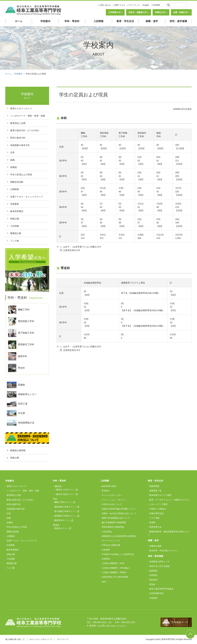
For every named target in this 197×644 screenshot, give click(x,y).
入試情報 (98, 21)
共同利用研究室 (156, 593)
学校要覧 (14, 204)
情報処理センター (22, 394)
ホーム (18, 21)
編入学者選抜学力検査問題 (114, 522)
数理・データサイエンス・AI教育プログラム (169, 500)
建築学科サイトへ (62, 520)
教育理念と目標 (17, 123)
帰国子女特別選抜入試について (116, 518)
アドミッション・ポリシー (114, 500)
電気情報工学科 (21, 321)
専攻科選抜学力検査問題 (113, 527)
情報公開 (14, 218)
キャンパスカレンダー (112, 495)
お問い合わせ (105, 5)
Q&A (104, 581)
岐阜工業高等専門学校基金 (161, 589)
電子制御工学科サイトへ (65, 511)
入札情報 (14, 226)
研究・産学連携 (178, 21)
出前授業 (106, 550)
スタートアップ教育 (158, 504)
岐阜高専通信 (16, 211)
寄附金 (152, 584)
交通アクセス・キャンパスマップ (26, 196)
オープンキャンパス (111, 540)
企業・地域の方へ (181, 12)
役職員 (13, 167)
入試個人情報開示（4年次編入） (116, 568)
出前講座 (153, 598)
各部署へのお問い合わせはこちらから (107, 625)
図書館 (16, 385)
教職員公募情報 (17, 450)
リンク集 (14, 240)
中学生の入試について (112, 504)
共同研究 (153, 575)
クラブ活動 (154, 518)
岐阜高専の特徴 (109, 486)
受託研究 (153, 580)
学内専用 (156, 5)
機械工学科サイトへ (63, 502)
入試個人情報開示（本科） (114, 563)
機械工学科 (19, 310)
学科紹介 (106, 491)
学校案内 (45, 21)
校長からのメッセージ (21, 108)
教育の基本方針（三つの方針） (25, 130)
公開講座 (14, 189)
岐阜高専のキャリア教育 (160, 495)
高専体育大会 (155, 527)
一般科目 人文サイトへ (64, 489)
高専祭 (152, 522)
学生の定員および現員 (21, 174)
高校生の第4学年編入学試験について (118, 509)
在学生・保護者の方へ (138, 12)
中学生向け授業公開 (111, 545)
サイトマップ (134, 5)
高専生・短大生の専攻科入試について (119, 513)
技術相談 (153, 571)
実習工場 (17, 404)
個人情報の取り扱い (13, 639)
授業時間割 (154, 486)
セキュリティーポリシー (39, 639)
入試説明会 (107, 531)
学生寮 (16, 413)
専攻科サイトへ (61, 528)
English (146, 5)
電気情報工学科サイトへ (65, 507)
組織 (12, 160)
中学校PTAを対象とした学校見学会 (118, 554)
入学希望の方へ (115, 12)
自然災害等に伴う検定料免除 (115, 577)
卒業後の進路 (155, 546)
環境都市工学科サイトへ (65, 516)
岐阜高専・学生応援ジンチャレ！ (164, 550)
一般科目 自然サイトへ (64, 494)
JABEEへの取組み (157, 509)
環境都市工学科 (21, 344)
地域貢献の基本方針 (20, 145)
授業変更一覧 (155, 491)
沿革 (12, 152)
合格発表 (106, 559)
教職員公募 (15, 233)
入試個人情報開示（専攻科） (115, 572)
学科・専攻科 (71, 21)
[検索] (179, 5)
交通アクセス (119, 5)
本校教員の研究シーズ (159, 561)
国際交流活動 (16, 182)
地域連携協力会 (20, 423)
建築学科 (17, 356)
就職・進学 (152, 21)
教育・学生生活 (125, 21)
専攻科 (16, 368)
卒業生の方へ (161, 12)
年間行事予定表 (156, 513)
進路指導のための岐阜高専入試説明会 (119, 536)
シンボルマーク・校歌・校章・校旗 (27, 115)
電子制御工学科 (21, 333)
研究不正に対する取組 (159, 566)
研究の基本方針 (17, 137)
